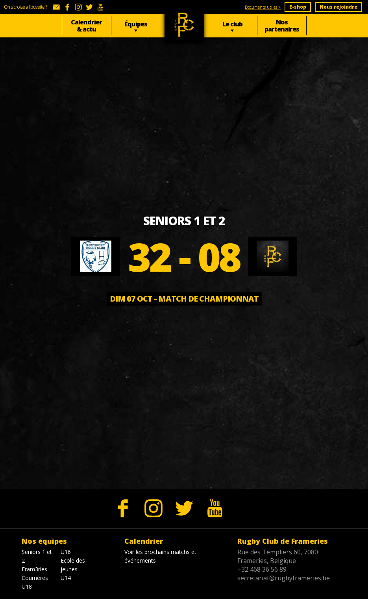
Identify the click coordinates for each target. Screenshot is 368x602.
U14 (66, 578)
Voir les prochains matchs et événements (160, 556)
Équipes (135, 24)
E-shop (297, 7)
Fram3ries (34, 569)
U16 (66, 552)
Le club (232, 24)
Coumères (35, 578)
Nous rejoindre (338, 7)
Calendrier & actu (86, 25)
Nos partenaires (281, 25)
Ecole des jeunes (73, 565)
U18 (27, 586)
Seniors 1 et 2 (37, 556)
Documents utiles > (263, 7)
